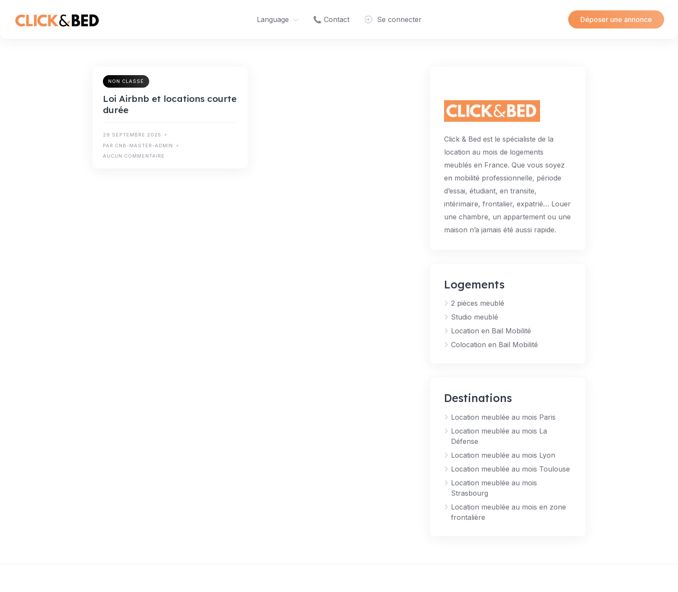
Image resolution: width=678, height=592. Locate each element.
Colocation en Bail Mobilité (494, 344)
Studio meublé (474, 317)
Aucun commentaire (134, 156)
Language (273, 19)
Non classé (126, 81)
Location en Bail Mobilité (491, 330)
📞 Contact (331, 19)
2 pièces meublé (477, 303)
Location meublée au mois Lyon (503, 455)
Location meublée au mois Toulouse (510, 469)
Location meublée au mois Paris (503, 417)
